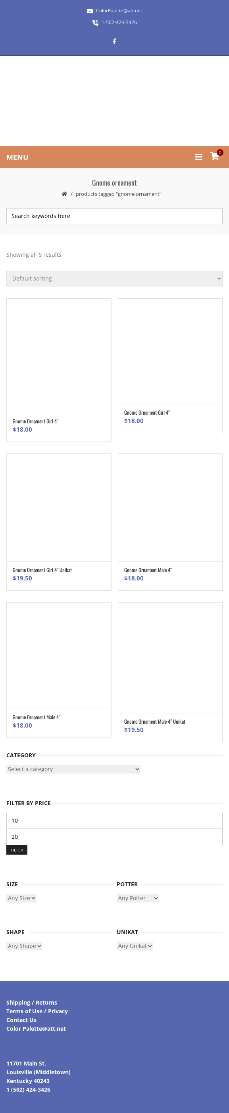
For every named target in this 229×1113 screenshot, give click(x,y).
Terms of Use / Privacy (37, 1011)
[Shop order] (114, 278)
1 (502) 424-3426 (28, 1089)
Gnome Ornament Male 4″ (148, 570)
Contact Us (21, 1020)
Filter (17, 850)
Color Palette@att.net (36, 1028)
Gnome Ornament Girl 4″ (35, 421)
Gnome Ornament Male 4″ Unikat (154, 721)
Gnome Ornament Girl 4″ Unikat (42, 570)
